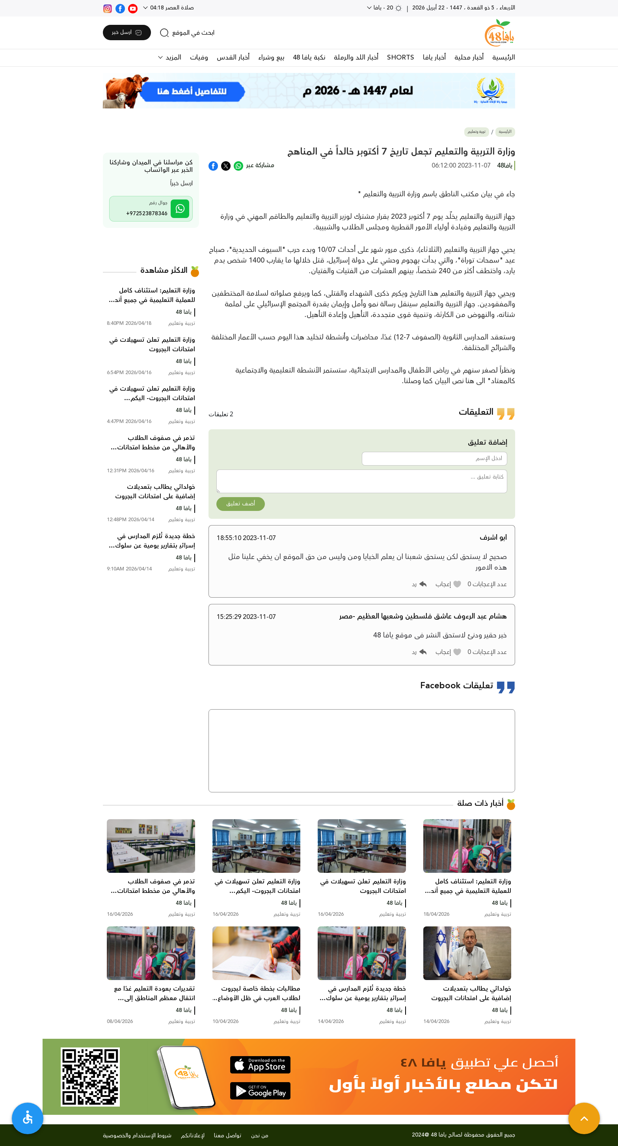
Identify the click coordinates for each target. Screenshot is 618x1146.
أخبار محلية (469, 57)
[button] (448, 584)
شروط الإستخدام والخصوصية (137, 1135)
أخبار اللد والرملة (356, 57)
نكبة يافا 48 (309, 57)
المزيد (172, 57)
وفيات (199, 57)
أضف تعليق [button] (240, 503)
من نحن (259, 1135)
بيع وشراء (271, 57)
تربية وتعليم (477, 132)
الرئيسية (503, 57)
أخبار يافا (434, 57)
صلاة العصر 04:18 (171, 8)
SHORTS (400, 57)
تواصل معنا (228, 1135)
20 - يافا (387, 8)
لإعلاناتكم (193, 1135)
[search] (187, 33)
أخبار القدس (233, 57)
